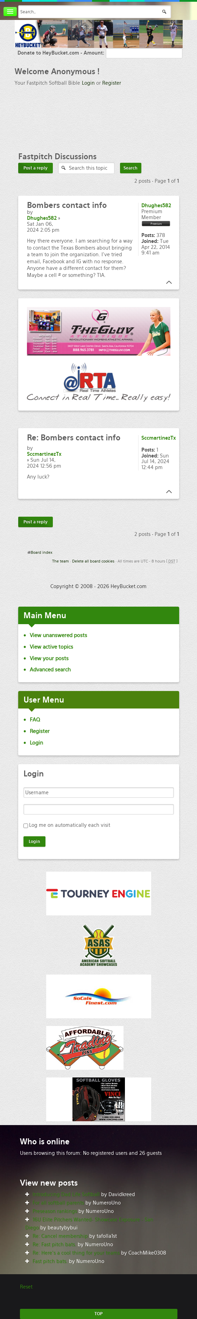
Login (88, 83)
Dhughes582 (42, 218)
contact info (67, 205)
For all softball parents (58, 1203)
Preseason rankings (55, 1211)
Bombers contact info (73, 437)
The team (60, 561)
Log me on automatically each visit (69, 825)
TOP (98, 1313)
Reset (26, 1287)
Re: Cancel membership (60, 1236)
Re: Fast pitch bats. (54, 1244)
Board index (41, 552)
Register (111, 83)
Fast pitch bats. (50, 1261)
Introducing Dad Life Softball (66, 1194)
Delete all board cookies (93, 561)
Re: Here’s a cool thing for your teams (76, 1253)
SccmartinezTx (44, 454)
